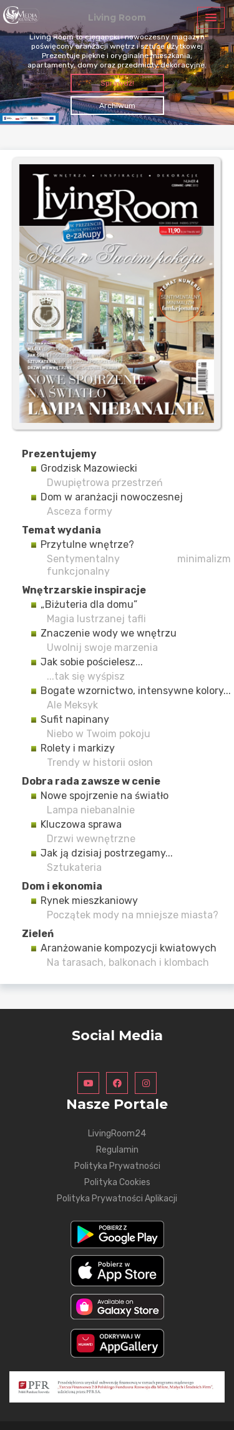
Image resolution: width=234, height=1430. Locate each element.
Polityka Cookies (117, 1182)
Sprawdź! (117, 83)
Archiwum (117, 105)
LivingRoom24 (117, 1133)
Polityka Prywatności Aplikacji (117, 1198)
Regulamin (117, 1149)
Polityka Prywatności (117, 1166)
